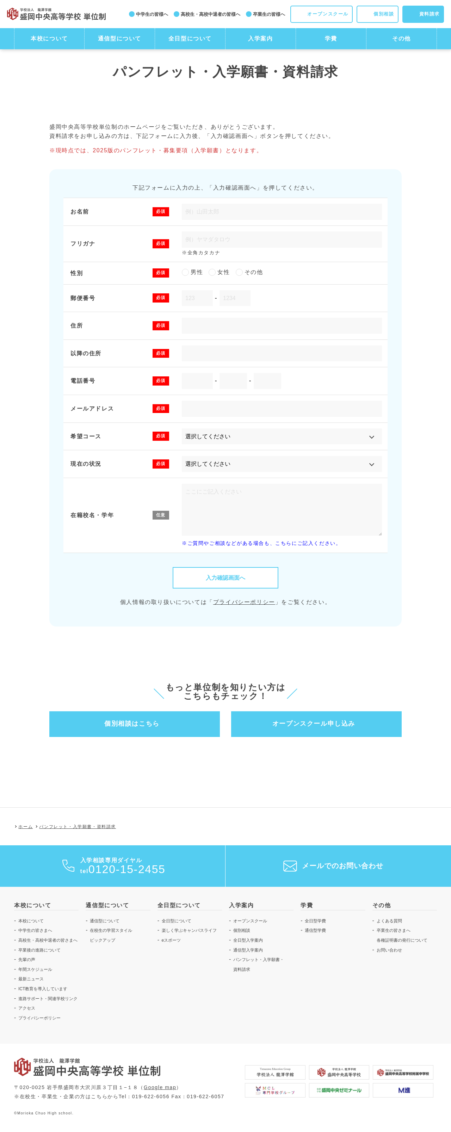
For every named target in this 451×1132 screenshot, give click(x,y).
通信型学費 (315, 930)
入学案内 (260, 39)
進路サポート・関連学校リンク (48, 998)
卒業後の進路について (39, 950)
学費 (331, 39)
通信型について (119, 39)
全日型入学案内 (248, 940)
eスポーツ (171, 940)
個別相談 (241, 930)
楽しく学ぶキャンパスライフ (189, 930)
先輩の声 (26, 959)
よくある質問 (389, 920)
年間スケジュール (35, 969)
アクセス (26, 1008)
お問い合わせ (389, 950)
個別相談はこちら (132, 723)
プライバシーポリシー (244, 602)
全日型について (190, 39)
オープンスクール (250, 920)
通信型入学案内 (248, 950)
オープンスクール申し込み (313, 723)
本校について (49, 39)
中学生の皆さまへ (35, 930)
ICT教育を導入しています (42, 988)
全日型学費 (315, 920)
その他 (401, 39)
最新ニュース (31, 979)
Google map (160, 1087)
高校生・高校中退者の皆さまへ (48, 940)
